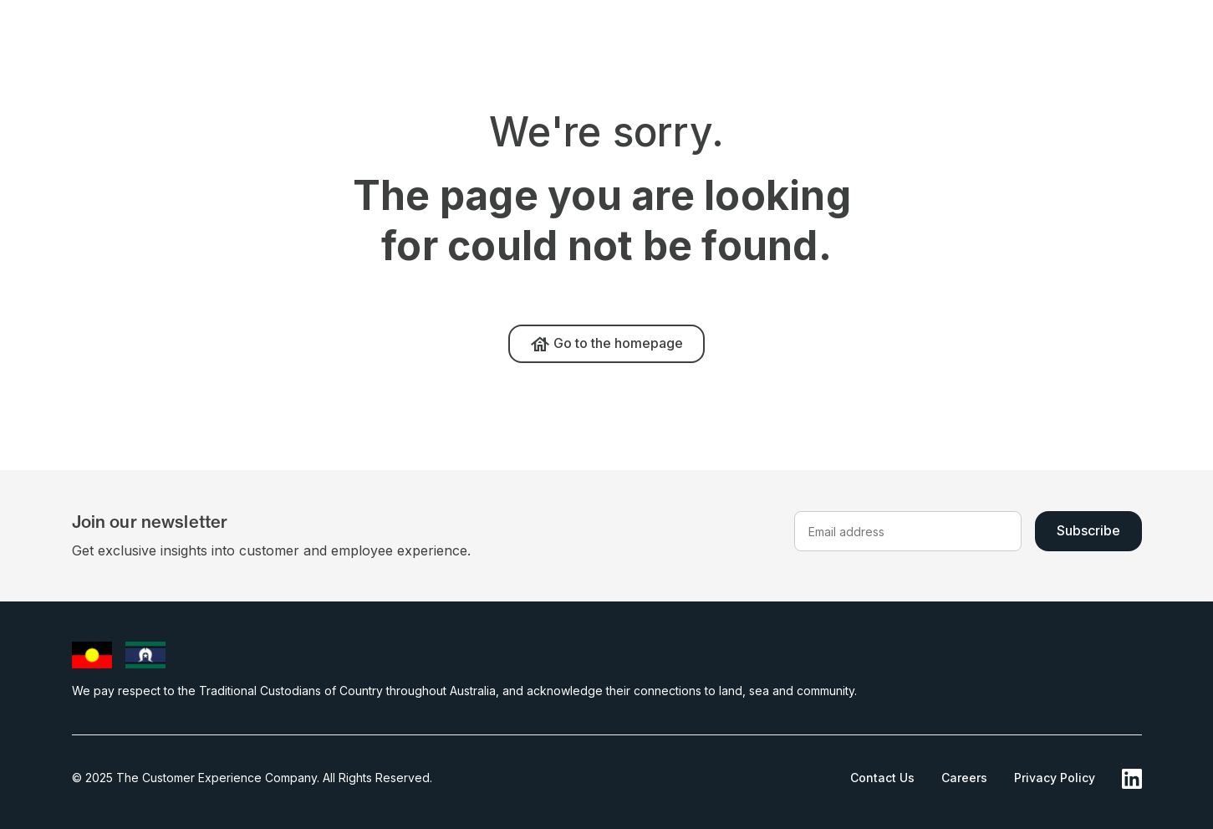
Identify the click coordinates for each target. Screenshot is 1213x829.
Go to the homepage (606, 344)
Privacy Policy (1054, 777)
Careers (964, 777)
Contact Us (882, 777)
